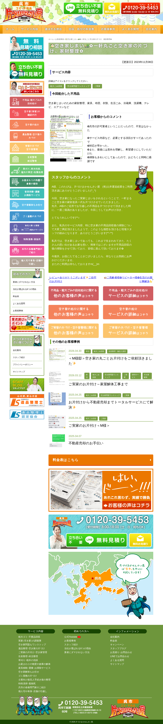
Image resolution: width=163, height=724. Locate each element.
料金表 (16, 296)
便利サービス (135, 376)
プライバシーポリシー (23, 364)
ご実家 (97, 86)
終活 (87, 351)
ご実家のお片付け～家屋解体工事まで (98, 384)
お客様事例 (18, 310)
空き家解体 (146, 376)
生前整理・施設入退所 (117, 351)
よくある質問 (19, 303)
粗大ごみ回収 (56, 86)
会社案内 (17, 350)
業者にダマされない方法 (24, 282)
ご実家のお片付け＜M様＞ (89, 425)
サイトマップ (19, 372)
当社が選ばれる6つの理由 (24, 289)
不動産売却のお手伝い (86, 443)
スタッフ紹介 (19, 357)
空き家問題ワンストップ (78, 86)
